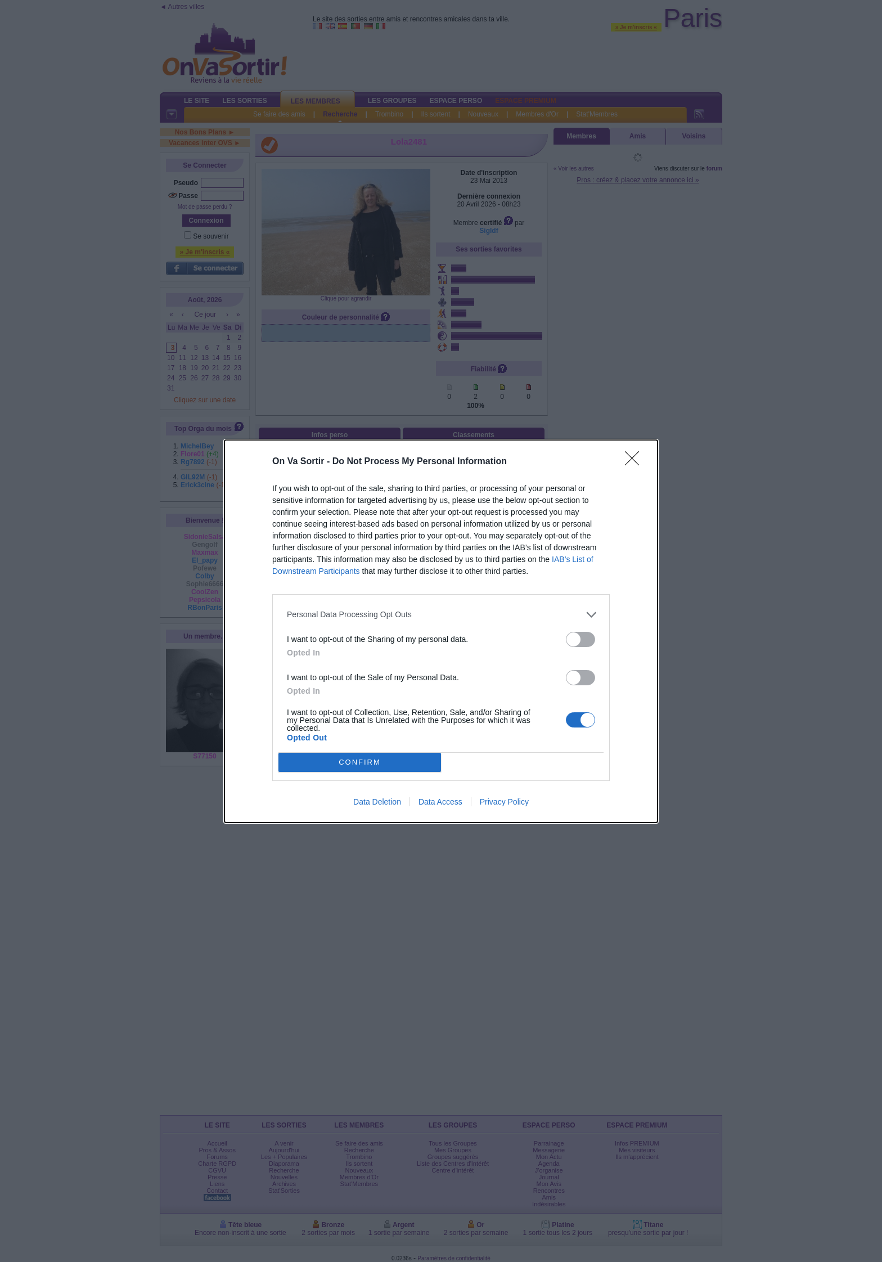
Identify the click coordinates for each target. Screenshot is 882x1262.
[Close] (635, 462)
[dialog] (441, 631)
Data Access (440, 801)
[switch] (580, 639)
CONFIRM (360, 762)
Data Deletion (377, 801)
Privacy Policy (504, 801)
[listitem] (441, 615)
